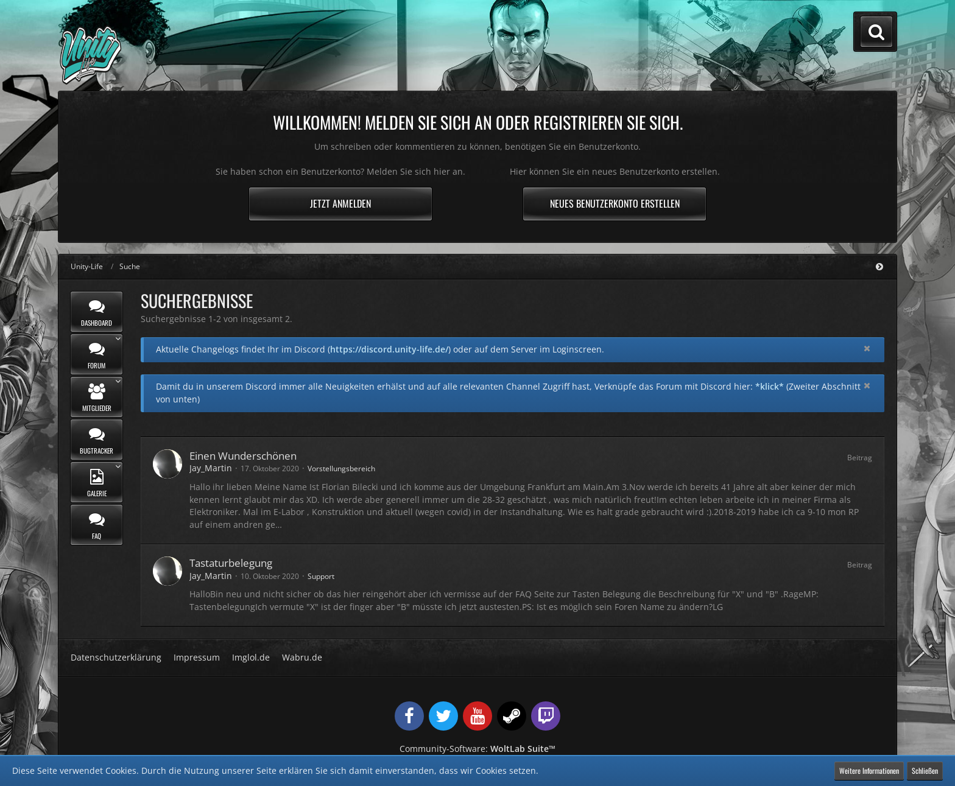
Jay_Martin (210, 468)
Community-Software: (477, 748)
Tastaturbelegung (230, 563)
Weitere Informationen (869, 770)
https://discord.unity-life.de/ (389, 349)
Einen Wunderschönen (243, 456)
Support (321, 576)
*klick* (769, 386)
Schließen (925, 770)
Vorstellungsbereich (341, 468)
